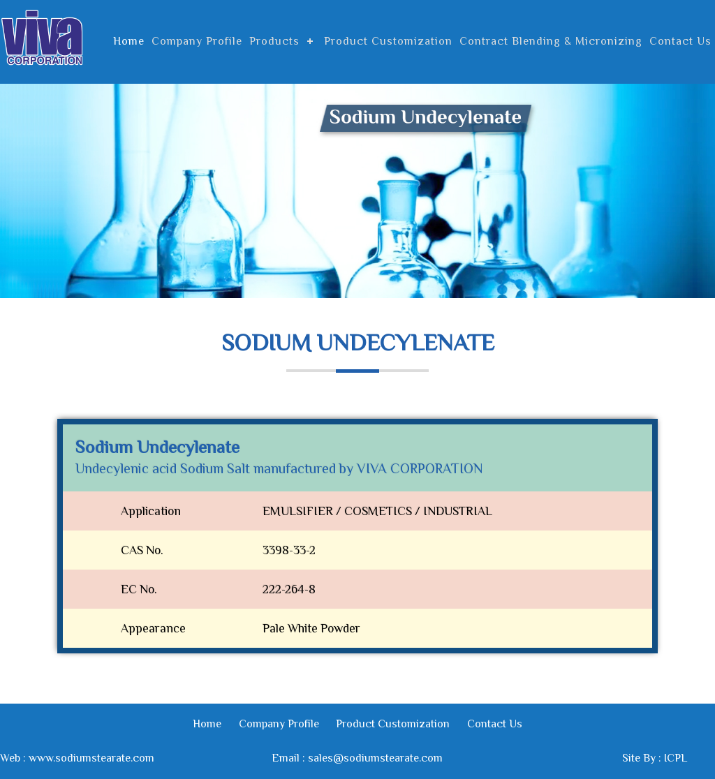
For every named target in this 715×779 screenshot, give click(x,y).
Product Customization (388, 41)
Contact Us (680, 41)
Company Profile (197, 41)
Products (274, 41)
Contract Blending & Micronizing (550, 41)
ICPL (675, 758)
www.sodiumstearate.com (91, 758)
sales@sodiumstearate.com (375, 758)
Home (129, 41)
